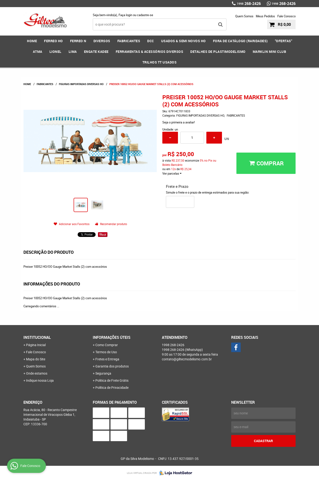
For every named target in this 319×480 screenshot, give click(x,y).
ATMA (37, 51)
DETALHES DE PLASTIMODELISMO (218, 51)
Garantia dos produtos (112, 366)
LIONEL (55, 51)
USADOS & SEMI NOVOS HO (183, 41)
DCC (150, 41)
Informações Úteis (111, 337)
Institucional (37, 337)
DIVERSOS (101, 41)
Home (32, 41)
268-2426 (249, 3)
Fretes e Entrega (107, 359)
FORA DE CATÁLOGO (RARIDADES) (240, 41)
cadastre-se (145, 15)
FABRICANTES (128, 41)
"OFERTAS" (283, 41)
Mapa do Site (35, 359)
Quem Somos (244, 16)
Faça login (125, 15)
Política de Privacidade (111, 387)
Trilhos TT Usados (159, 62)
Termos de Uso (106, 352)
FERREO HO (53, 41)
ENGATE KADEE (96, 51)
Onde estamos (36, 373)
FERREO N (78, 41)
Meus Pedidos (265, 16)
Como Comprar (106, 345)
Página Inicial (36, 345)
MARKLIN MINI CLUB (269, 51)
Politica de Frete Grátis (111, 380)
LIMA (73, 51)
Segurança (103, 373)
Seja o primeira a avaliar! (178, 122)
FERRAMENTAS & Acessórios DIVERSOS (149, 51)
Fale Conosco (286, 16)
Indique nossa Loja (40, 380)
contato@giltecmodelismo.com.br (187, 359)
